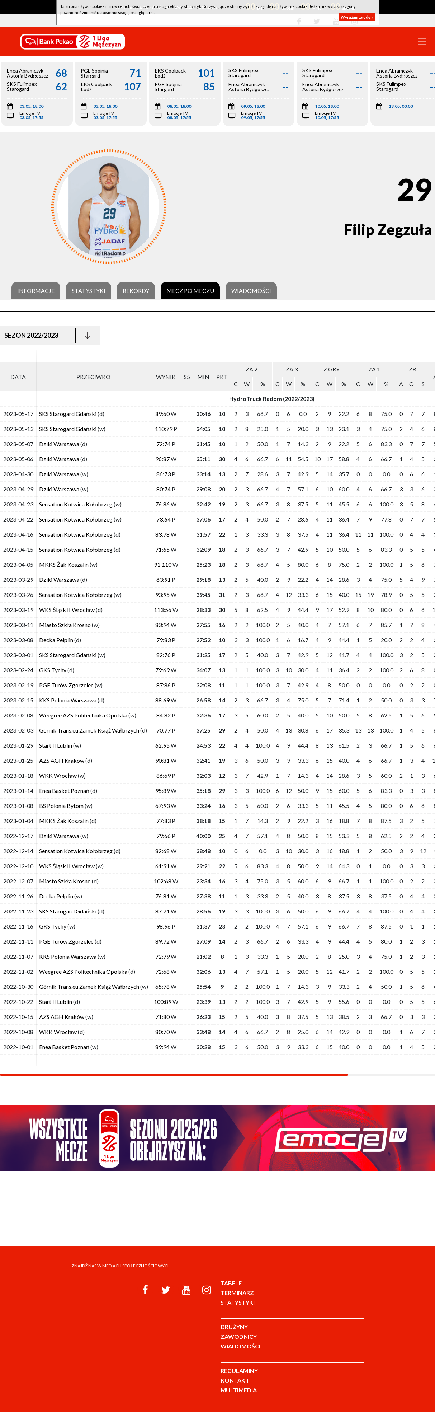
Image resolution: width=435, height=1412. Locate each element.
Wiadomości (251, 290)
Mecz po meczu (190, 290)
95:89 (162, 790)
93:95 (162, 594)
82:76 (163, 654)
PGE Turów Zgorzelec (66, 685)
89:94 (162, 1046)
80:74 (163, 489)
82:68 (162, 850)
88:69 (162, 700)
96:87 (162, 458)
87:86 (163, 685)
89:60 (162, 413)
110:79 (163, 428)
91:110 (162, 564)
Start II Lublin (55, 745)
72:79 (162, 956)
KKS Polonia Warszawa (67, 700)
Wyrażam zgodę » (357, 17)
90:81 (162, 760)
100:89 (162, 1001)
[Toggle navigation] (422, 41)
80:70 (162, 1031)
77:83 (163, 820)
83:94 (162, 624)
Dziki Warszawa (59, 443)
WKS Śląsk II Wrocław (67, 609)
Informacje (36, 290)
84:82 (163, 715)
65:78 (162, 986)
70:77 (163, 730)
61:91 (162, 865)
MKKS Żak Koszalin (64, 564)
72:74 (163, 443)
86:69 (163, 775)
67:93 (162, 805)
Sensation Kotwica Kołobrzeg (76, 504)
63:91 (163, 579)
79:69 (162, 670)
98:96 (163, 926)
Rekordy (136, 290)
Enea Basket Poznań (64, 790)
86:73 (163, 474)
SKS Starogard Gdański (67, 413)
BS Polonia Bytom (62, 805)
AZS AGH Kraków (61, 760)
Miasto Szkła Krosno (65, 624)
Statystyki (88, 290)
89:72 (162, 941)
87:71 (162, 911)
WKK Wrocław (58, 775)
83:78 (162, 534)
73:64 (163, 519)
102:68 (162, 881)
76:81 (162, 896)
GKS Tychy (52, 670)
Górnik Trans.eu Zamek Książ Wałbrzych (89, 730)
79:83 (163, 639)
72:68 (162, 971)
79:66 (163, 835)
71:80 (162, 1016)
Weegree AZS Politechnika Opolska (83, 715)
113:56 (162, 609)
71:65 (162, 549)
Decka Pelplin (56, 639)
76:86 (162, 504)
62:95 (162, 745)
